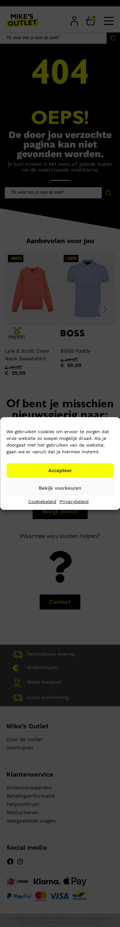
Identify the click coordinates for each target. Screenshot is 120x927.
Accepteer (60, 470)
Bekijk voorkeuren (60, 488)
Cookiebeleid (42, 501)
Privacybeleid (74, 501)
